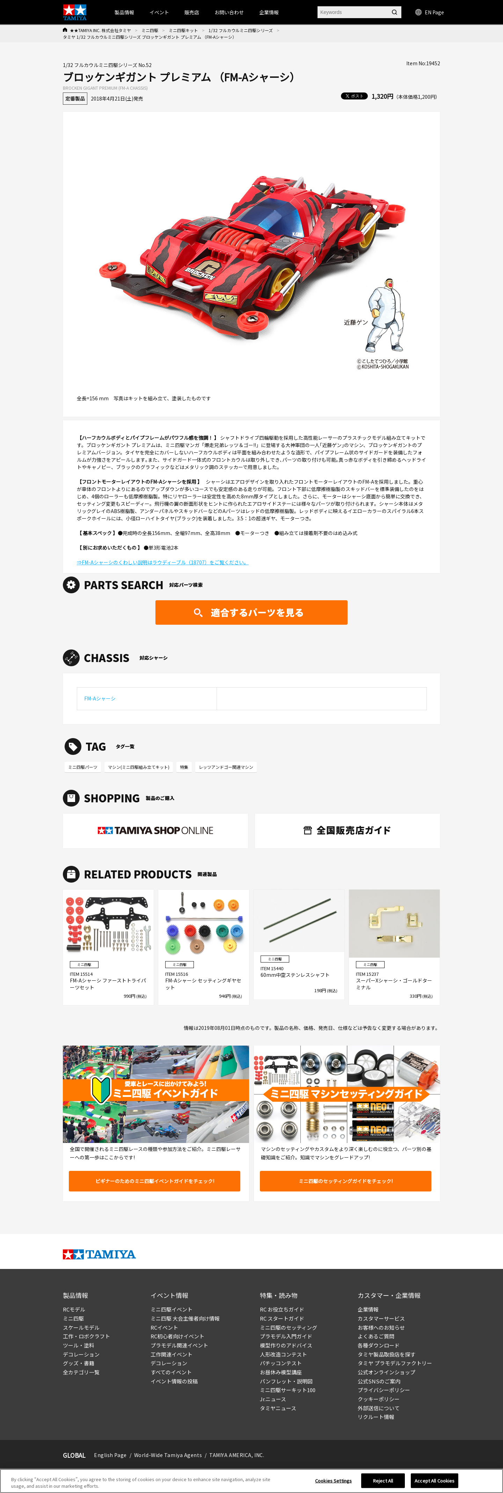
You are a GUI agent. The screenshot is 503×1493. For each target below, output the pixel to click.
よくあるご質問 (376, 1336)
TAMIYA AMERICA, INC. (236, 1454)
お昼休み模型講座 (281, 1372)
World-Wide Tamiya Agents (168, 1454)
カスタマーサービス (381, 1318)
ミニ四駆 (149, 30)
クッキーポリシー (379, 1399)
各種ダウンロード (379, 1345)
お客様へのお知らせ (381, 1327)
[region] (251, 1481)
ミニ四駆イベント (171, 1309)
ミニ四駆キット (183, 30)
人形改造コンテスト (283, 1354)
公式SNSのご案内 (379, 1381)
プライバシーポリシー (384, 1390)
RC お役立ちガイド (282, 1309)
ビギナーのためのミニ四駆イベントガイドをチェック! (154, 1181)
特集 (184, 767)
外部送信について (379, 1408)
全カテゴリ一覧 (81, 1372)
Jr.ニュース (273, 1399)
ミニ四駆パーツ (82, 767)
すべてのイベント (171, 1372)
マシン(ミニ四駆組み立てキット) (138, 767)
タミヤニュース (278, 1408)
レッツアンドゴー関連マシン (226, 767)
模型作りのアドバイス (286, 1345)
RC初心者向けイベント (177, 1336)
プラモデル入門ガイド (286, 1336)
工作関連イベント (171, 1354)
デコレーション (81, 1354)
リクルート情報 (376, 1416)
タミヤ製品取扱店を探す (386, 1354)
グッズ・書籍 (78, 1363)
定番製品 (75, 98)
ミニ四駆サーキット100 (287, 1390)
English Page (110, 1454)
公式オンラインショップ (386, 1372)
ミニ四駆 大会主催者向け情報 (185, 1318)
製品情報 (124, 12)
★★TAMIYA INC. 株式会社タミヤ (100, 30)
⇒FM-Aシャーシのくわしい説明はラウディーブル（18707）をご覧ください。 (163, 562)
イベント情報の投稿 (174, 1381)
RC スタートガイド (282, 1318)
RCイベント (164, 1327)
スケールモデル (81, 1327)
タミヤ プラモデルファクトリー (395, 1363)
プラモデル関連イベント (179, 1345)
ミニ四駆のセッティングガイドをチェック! (346, 1181)
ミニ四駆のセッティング (288, 1327)
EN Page (429, 12)
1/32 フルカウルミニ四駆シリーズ (241, 30)
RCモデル (74, 1309)
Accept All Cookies (434, 1480)
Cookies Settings (333, 1480)
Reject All (383, 1480)
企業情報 (368, 1309)
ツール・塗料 (78, 1345)
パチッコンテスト (281, 1363)
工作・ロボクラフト (86, 1336)
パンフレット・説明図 (286, 1381)
